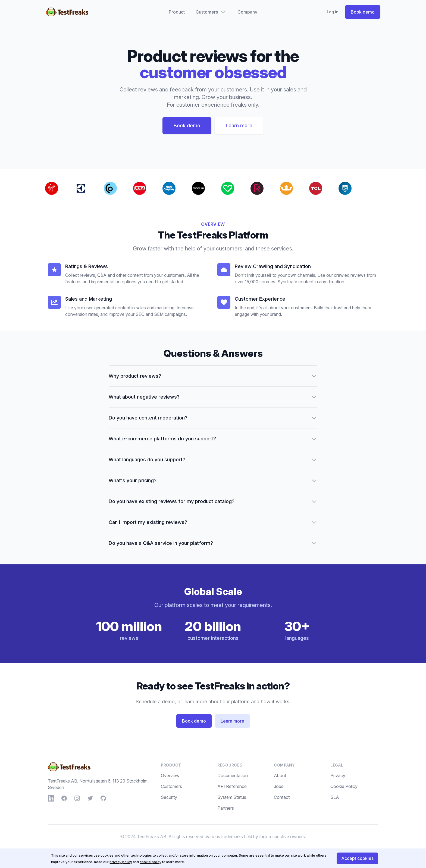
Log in (333, 11)
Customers (171, 786)
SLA (334, 797)
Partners (225, 808)
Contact (282, 797)
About (280, 775)
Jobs (278, 786)
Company (247, 12)
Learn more (239, 125)
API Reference (232, 786)
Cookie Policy (344, 786)
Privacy (337, 775)
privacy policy (120, 862)
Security (169, 797)
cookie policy (150, 862)
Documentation (232, 775)
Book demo (363, 12)
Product (177, 12)
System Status (231, 797)
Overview (170, 775)
